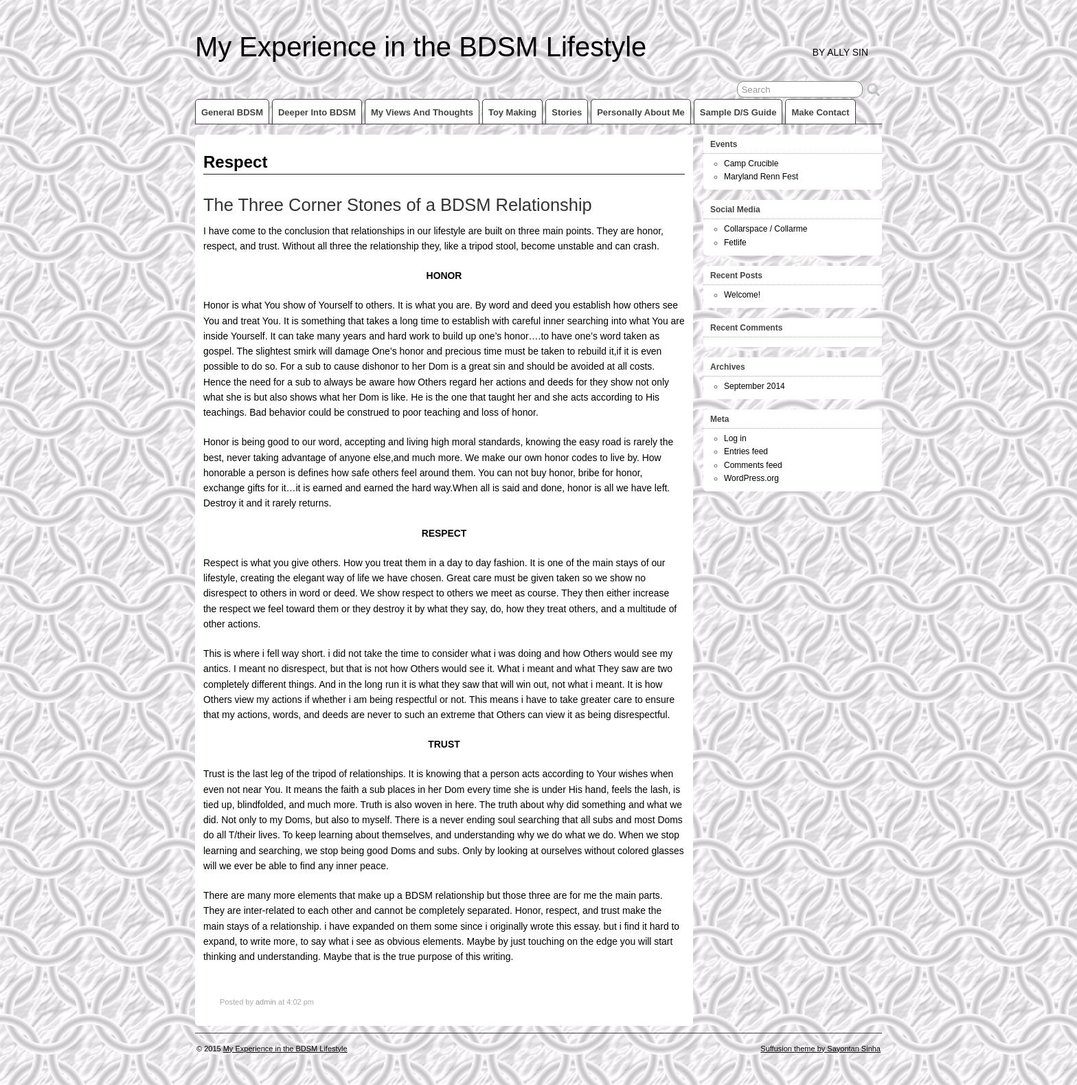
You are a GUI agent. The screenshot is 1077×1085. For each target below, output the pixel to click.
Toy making (512, 112)
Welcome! (742, 295)
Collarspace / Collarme (765, 229)
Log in (735, 438)
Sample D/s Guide (738, 112)
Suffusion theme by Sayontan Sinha (820, 1048)
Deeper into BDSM (317, 112)
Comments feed (753, 465)
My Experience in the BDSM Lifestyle (420, 47)
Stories (567, 112)
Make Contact (820, 112)
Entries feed (746, 451)
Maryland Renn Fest (761, 176)
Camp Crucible (751, 163)
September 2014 (754, 386)
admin (266, 1002)
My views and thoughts (422, 112)
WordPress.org (751, 478)
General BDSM (232, 112)
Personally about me (641, 112)
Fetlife (735, 242)
